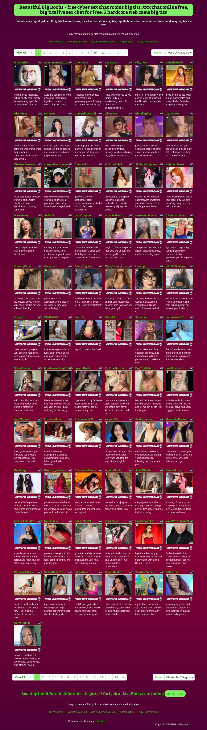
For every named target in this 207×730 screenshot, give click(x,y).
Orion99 (110, 317)
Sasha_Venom (144, 419)
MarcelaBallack (23, 572)
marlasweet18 (174, 317)
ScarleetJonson (145, 572)
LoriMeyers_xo (175, 368)
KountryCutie (22, 266)
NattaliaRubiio (175, 62)
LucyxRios (81, 572)
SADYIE (49, 215)
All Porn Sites (126, 41)
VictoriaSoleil (113, 164)
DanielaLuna (173, 470)
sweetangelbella (145, 215)
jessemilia (111, 521)
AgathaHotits (113, 470)
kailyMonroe (22, 419)
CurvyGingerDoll (85, 113)
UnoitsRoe (81, 62)
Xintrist (79, 317)
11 (103, 52)
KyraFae (49, 113)
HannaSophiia (144, 521)
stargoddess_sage (56, 164)
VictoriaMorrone (115, 368)
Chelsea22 (81, 164)
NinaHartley (21, 62)
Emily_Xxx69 (83, 521)
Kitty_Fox (141, 62)
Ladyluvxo (172, 113)
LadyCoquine (83, 215)
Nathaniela (51, 521)
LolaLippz (141, 266)
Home (157, 52)
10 (95, 52)
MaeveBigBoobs (176, 419)
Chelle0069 (51, 317)
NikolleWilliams (175, 266)
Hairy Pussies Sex (77, 41)
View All (21, 52)
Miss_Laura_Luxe (116, 266)
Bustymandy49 (84, 419)
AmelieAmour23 (24, 521)
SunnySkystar (83, 266)
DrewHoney (21, 215)
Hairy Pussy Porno (147, 41)
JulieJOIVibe (143, 470)
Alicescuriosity (175, 215)
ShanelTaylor (113, 572)
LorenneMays (52, 419)
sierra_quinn (22, 622)
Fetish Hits (100, 721)
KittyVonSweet (175, 164)
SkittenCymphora (146, 164)
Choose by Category (178, 52)
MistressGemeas (24, 164)
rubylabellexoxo (115, 215)
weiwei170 (111, 419)
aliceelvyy (111, 113)
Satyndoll (141, 317)
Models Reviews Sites (103, 41)
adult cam (175, 693)
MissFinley (21, 113)
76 (117, 52)
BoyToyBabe (143, 368)
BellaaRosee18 (53, 572)
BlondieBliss (143, 113)
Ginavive (49, 266)
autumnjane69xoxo (56, 62)
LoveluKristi (82, 368)
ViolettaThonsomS (177, 521)
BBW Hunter (56, 41)
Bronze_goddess (55, 470)
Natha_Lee (172, 572)
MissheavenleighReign (58, 368)
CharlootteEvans (85, 470)
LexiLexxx (111, 62)
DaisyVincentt (22, 368)
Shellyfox (20, 317)
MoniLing (20, 470)
